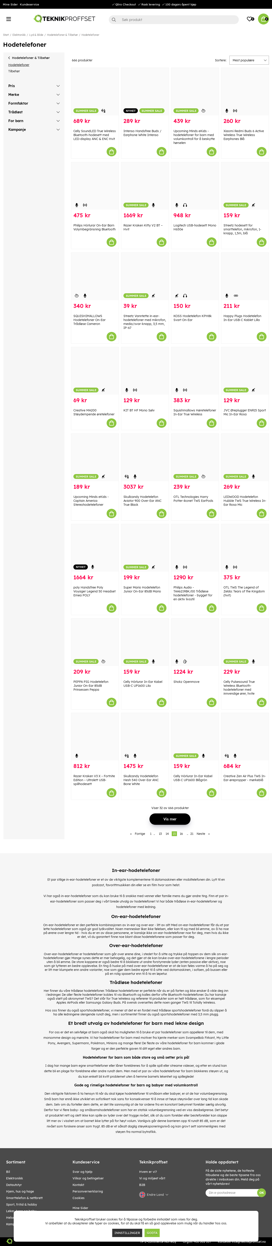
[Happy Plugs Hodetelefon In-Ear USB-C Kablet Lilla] (245, 276)
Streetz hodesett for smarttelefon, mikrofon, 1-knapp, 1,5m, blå (242, 229)
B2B (142, 1185)
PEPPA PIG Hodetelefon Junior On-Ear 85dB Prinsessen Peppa (90, 686)
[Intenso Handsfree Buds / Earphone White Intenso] (145, 91)
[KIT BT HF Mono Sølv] (145, 371)
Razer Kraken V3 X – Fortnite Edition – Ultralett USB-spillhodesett (94, 780)
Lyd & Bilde (36, 34)
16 (181, 834)
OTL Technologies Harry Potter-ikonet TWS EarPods (193, 499)
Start (6, 34)
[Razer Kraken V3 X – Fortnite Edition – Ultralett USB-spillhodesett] (95, 736)
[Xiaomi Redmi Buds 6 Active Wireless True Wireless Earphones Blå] (245, 91)
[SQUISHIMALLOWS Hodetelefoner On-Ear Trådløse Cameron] (95, 276)
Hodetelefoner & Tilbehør (62, 34)
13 (160, 834)
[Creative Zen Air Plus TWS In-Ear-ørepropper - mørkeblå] (245, 736)
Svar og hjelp (82, 1172)
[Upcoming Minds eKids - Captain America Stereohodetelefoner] (95, 457)
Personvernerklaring (88, 1191)
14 (167, 834)
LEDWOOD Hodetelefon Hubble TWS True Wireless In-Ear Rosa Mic (244, 501)
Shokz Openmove (186, 682)
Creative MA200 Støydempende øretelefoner (93, 412)
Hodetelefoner (90, 34)
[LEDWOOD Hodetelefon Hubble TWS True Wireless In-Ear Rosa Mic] (245, 457)
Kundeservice (29, 4)
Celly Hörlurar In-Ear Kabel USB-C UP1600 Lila (142, 684)
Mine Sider (10, 4)
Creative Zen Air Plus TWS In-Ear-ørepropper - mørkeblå (244, 778)
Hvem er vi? (148, 1172)
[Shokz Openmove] (195, 642)
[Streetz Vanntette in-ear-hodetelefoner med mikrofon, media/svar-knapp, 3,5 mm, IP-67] (145, 276)
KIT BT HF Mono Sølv (139, 410)
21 (191, 834)
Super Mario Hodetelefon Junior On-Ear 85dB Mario (142, 589)
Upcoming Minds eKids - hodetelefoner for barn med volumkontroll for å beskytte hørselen (194, 137)
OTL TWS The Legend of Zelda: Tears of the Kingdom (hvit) (244, 591)
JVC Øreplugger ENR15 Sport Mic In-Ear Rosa (244, 412)
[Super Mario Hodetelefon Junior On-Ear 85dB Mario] (145, 547)
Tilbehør (14, 71)
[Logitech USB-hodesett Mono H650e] (195, 186)
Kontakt (78, 1185)
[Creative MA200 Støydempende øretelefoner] (95, 371)
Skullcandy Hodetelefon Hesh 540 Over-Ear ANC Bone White (141, 780)
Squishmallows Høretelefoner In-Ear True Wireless (194, 412)
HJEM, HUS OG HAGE (20, 1191)
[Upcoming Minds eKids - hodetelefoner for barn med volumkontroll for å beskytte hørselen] (195, 91)
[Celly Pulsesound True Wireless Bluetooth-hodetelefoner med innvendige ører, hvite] (245, 642)
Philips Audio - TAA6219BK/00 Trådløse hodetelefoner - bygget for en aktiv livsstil (192, 593)
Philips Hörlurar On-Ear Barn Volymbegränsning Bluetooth (94, 227)
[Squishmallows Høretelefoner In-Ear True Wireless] (195, 371)
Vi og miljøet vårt (152, 1178)
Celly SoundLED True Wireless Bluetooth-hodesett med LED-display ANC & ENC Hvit (94, 135)
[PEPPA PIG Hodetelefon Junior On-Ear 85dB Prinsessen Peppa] (95, 642)
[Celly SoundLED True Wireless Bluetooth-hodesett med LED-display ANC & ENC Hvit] (95, 91)
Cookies (79, 1198)
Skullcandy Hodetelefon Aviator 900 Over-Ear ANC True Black (142, 501)
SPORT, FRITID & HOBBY (21, 1204)
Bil (8, 1172)
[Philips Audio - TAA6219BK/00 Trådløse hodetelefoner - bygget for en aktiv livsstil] (195, 547)
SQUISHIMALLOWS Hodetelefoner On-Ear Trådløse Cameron (89, 320)
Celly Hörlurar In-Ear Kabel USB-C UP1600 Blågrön (192, 778)
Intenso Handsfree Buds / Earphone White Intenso (142, 133)
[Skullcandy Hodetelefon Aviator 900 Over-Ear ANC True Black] (145, 457)
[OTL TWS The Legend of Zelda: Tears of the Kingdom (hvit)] (245, 547)
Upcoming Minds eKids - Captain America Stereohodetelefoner (91, 501)
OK (261, 1193)
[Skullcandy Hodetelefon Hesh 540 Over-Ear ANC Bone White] (145, 736)
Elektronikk (19, 34)
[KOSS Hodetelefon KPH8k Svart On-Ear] (195, 276)
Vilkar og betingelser (88, 1178)
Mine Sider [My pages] (80, 1208)
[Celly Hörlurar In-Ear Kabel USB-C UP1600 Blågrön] (195, 736)
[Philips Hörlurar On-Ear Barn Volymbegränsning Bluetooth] (95, 186)
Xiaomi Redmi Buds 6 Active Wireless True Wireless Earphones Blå (243, 135)
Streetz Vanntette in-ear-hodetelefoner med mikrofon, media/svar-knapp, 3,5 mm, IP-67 (144, 322)
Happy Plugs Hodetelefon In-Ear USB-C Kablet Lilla (242, 318)
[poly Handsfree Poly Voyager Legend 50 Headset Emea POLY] (95, 547)
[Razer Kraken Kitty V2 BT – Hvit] (145, 186)
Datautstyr (14, 1185)
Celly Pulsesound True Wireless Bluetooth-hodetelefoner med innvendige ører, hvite (239, 687)
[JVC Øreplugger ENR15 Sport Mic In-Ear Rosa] (245, 371)
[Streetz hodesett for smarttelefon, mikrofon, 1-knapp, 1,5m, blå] (245, 186)
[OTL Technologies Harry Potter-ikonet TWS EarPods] (195, 457)
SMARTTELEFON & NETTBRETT (24, 1198)
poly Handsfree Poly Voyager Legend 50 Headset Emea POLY (94, 591)
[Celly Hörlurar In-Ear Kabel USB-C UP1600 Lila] (145, 642)
